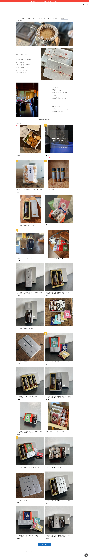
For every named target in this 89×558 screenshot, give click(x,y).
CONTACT (55, 18)
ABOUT (29, 18)
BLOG (34, 18)
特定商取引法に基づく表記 (30, 551)
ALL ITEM (41, 18)
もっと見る (44, 544)
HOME (23, 18)
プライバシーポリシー (20, 551)
